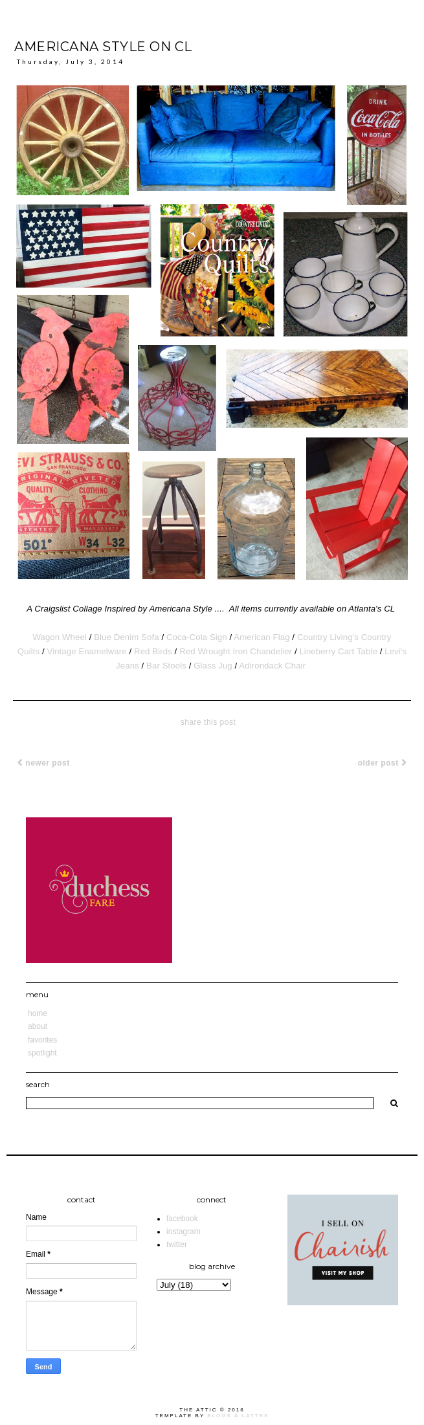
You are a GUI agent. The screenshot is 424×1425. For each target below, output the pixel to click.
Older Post (382, 763)
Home (37, 1013)
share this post (208, 722)
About (37, 1026)
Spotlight (42, 1052)
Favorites (42, 1039)
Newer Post (43, 763)
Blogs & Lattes (238, 1416)
